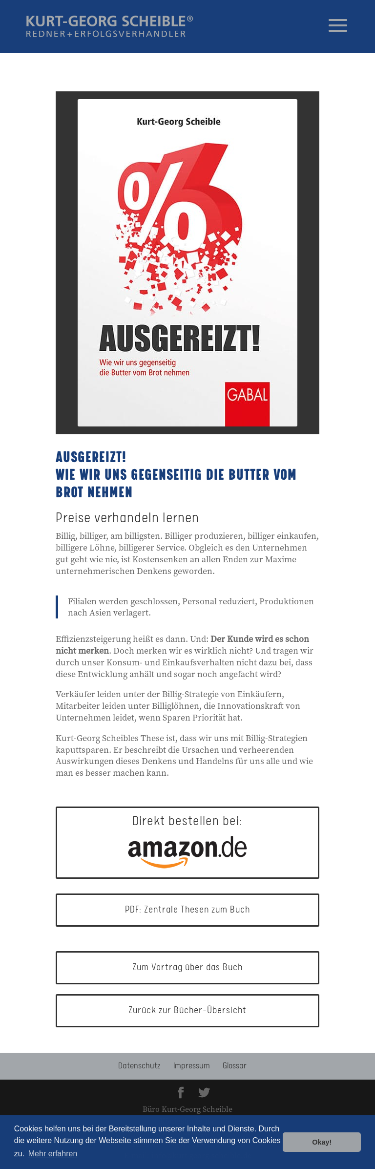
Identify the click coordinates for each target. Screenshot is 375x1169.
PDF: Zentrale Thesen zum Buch (187, 909)
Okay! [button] (322, 1142)
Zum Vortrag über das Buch (187, 967)
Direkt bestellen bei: (187, 842)
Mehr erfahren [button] (53, 1153)
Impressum (191, 1066)
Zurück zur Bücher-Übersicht (187, 1010)
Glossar (235, 1066)
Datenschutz (139, 1066)
